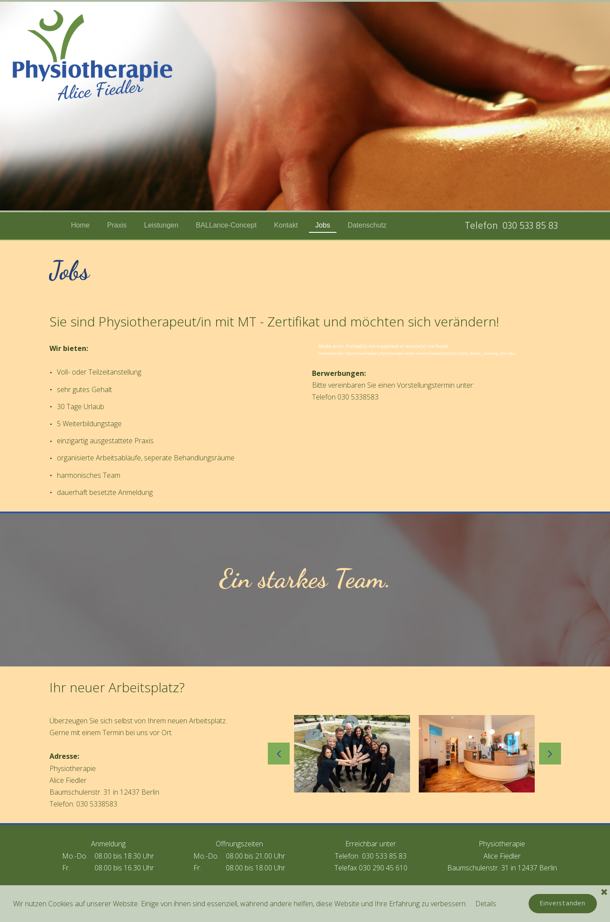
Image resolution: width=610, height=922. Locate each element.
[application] (436, 352)
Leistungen (161, 225)
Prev (279, 753)
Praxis (116, 225)
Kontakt (286, 225)
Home (80, 225)
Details (486, 903)
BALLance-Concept (226, 225)
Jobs (323, 225)
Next (550, 753)
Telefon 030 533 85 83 (513, 225)
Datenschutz (366, 225)
